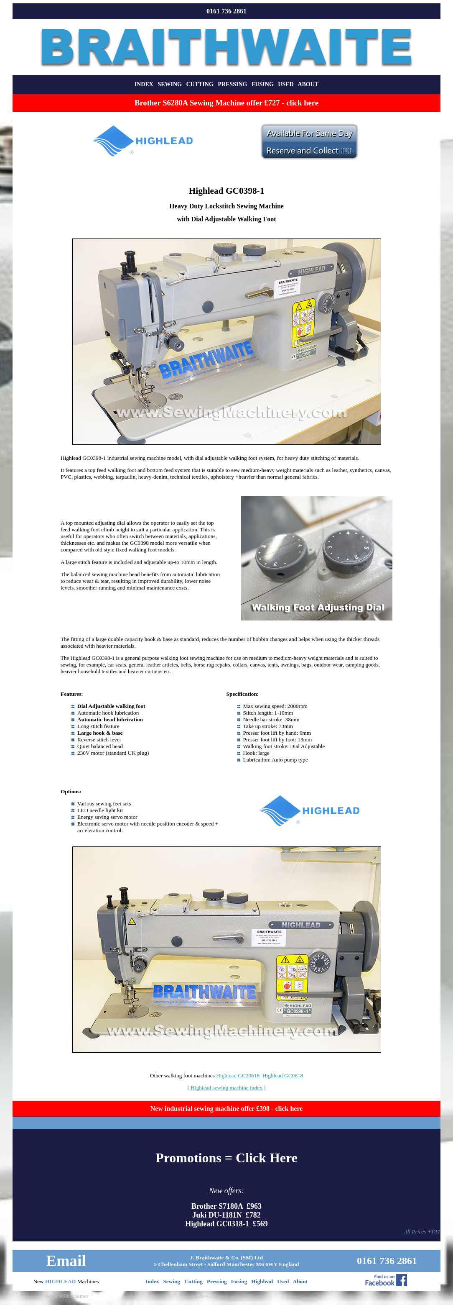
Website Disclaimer (66, 1296)
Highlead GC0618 (282, 1075)
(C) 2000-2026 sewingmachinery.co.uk (226, 1296)
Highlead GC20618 (238, 1075)
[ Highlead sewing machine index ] (227, 1088)
